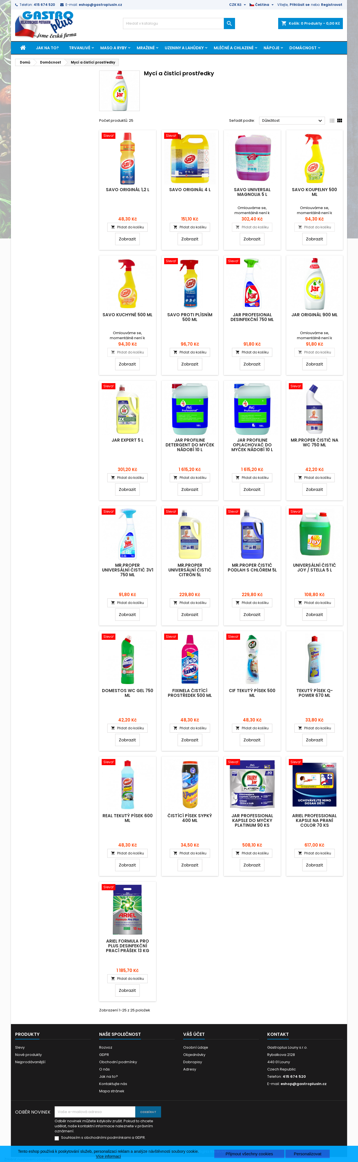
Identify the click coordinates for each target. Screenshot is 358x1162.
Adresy (189, 1069)
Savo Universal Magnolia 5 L (252, 192)
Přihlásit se (300, 4)
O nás (104, 1069)
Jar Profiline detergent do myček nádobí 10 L (190, 445)
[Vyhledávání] (179, 23)
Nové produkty (28, 1054)
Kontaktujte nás (113, 1083)
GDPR (104, 1054)
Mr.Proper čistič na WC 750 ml (314, 442)
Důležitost (293, 121)
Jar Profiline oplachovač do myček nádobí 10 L (252, 445)
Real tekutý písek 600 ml (128, 818)
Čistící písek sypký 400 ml (190, 818)
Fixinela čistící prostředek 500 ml (190, 693)
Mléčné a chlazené (234, 48)
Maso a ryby (113, 48)
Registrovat (331, 4)
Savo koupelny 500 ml (314, 192)
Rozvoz (105, 1047)
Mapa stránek (111, 1091)
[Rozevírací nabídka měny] (238, 5)
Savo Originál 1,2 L (127, 190)
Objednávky (194, 1054)
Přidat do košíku (127, 227)
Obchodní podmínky (118, 1062)
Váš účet (194, 1034)
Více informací (108, 1156)
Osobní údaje (195, 1047)
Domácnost (303, 48)
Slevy (20, 1047)
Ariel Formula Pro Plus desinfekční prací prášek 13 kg (127, 946)
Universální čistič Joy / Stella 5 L (314, 567)
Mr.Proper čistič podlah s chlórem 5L (252, 567)
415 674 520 (44, 4)
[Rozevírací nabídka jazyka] (262, 5)
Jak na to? (47, 48)
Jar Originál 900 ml (314, 315)
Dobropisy (192, 1062)
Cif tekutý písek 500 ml (252, 693)
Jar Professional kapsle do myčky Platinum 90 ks (252, 820)
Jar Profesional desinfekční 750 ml (252, 317)
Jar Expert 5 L (127, 440)
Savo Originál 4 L (190, 190)
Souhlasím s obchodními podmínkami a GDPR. (103, 1137)
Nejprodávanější (30, 1062)
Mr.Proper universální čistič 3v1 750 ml (127, 570)
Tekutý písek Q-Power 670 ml (314, 693)
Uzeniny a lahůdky (184, 48)
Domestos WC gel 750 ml (127, 693)
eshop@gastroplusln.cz (100, 4)
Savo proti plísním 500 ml (189, 317)
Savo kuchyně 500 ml (127, 315)
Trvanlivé (79, 48)
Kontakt (278, 1034)
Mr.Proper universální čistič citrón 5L (189, 570)
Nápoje (271, 48)
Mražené (146, 48)
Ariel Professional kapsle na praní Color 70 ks (314, 820)
